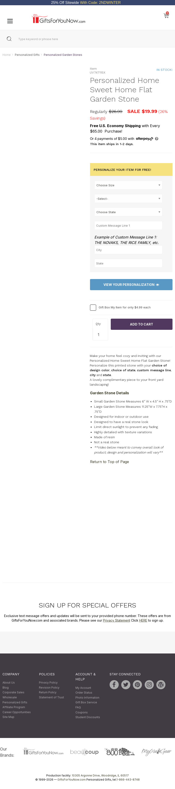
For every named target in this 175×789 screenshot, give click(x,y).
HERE (143, 620)
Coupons (81, 712)
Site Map (8, 717)
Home (7, 54)
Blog (6, 687)
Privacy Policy (48, 682)
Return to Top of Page (109, 461)
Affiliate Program (14, 707)
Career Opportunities (17, 712)
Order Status (83, 692)
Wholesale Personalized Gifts (15, 700)
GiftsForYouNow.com (71, 779)
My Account (83, 687)
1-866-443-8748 (128, 779)
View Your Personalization (131, 285)
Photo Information (87, 697)
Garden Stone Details (109, 393)
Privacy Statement (116, 620)
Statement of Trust (51, 697)
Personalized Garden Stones (63, 54)
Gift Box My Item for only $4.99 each (125, 307)
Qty (98, 323)
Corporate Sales (13, 692)
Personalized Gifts (27, 54)
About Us (9, 682)
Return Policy (48, 692)
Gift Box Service (86, 702)
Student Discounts (87, 717)
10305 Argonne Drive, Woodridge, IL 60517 (100, 775)
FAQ (78, 707)
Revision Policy (49, 687)
